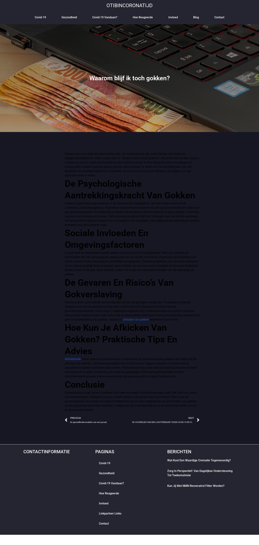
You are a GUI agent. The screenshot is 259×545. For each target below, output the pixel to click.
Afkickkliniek (73, 359)
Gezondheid (69, 17)
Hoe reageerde (143, 17)
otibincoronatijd (130, 5)
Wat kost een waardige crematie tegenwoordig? (199, 462)
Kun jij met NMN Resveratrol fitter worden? (195, 488)
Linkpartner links (110, 515)
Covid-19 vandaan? (104, 17)
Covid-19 (40, 17)
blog (196, 17)
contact (219, 17)
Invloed (173, 17)
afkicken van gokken (136, 319)
